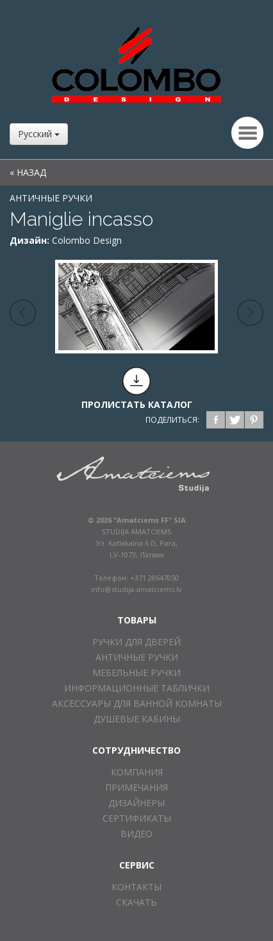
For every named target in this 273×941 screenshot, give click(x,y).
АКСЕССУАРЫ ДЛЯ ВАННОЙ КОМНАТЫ (137, 703)
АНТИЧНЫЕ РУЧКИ (51, 198)
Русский (39, 134)
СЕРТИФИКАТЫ (137, 818)
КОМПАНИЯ (137, 772)
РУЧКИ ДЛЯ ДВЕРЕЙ (136, 642)
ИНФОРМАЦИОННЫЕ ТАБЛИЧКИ (137, 688)
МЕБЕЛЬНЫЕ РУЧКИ (136, 672)
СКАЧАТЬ (136, 902)
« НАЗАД (28, 172)
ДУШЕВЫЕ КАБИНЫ (137, 719)
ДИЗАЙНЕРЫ (136, 803)
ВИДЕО (136, 833)
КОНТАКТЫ (136, 887)
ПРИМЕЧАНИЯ (136, 787)
